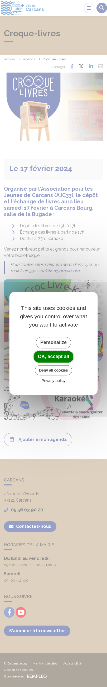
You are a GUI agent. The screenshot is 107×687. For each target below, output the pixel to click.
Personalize (53, 342)
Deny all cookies (53, 370)
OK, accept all (53, 356)
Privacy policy (53, 380)
